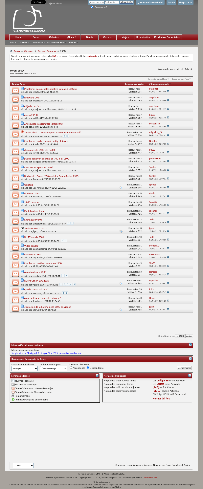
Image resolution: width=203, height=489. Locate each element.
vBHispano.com (150, 477)
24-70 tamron (31, 202)
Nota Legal (177, 464)
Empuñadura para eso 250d (38, 167)
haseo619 (37, 196)
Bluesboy (37, 179)
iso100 (36, 153)
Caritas (160, 383)
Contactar (120, 464)
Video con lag (31, 245)
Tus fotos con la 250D (35, 228)
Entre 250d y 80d (33, 219)
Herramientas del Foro (157, 79)
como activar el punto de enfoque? (42, 298)
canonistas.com (135, 464)
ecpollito (37, 276)
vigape (36, 284)
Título (15, 84)
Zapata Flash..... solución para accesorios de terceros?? (52, 132)
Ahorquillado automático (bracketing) (43, 123)
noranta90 (37, 136)
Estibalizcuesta (40, 223)
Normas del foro (161, 398)
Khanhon (37, 301)
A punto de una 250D (35, 271)
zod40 (35, 118)
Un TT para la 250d (34, 237)
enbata (36, 92)
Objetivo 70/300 (32, 106)
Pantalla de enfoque (34, 210)
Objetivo (28, 184)
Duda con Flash (32, 193)
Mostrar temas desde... (23, 364)
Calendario (24, 42)
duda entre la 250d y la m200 (39, 149)
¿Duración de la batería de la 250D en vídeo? (47, 306)
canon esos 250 (32, 254)
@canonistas (55, 3)
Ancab (35, 144)
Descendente (95, 367)
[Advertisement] (106, 432)
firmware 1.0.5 (32, 97)
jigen (35, 231)
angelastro (38, 100)
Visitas (141, 84)
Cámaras (28, 51)
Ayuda (171, 2)
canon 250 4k (31, 115)
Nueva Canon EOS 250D (36, 280)
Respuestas (130, 84)
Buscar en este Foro (180, 79)
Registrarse (185, 2)
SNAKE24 (37, 293)
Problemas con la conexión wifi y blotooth (46, 141)
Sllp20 (35, 266)
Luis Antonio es (40, 187)
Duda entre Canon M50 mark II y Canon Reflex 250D (51, 176)
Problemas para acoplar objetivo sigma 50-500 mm (51, 88)
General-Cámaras (47, 51)
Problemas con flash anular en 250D (43, 263)
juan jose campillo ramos (44, 109)
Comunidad (37, 42)
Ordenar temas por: (50, 364)
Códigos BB (163, 380)
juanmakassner (40, 248)
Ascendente (77, 367)
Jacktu (35, 126)
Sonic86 (36, 205)
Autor (22, 84)
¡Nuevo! (71, 37)
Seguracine (38, 257)
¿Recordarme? (99, 7)
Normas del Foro (161, 464)
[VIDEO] (157, 390)
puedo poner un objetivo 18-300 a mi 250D (46, 158)
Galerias (53, 37)
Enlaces (72, 42)
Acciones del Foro (55, 42)
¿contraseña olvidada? (150, 2)
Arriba (189, 336)
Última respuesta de (160, 84)
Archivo (148, 464)
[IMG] (156, 387)
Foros (36, 37)
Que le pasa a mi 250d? (36, 289)
